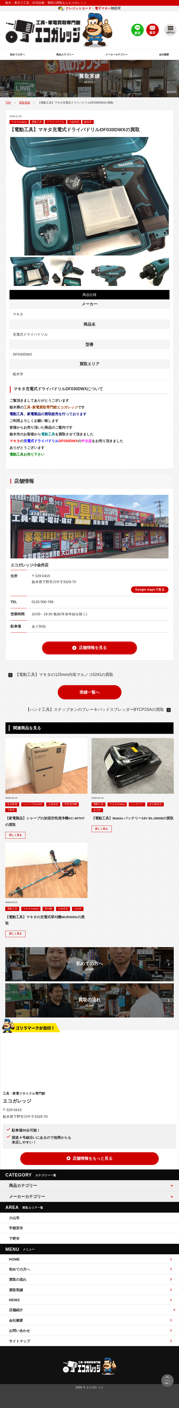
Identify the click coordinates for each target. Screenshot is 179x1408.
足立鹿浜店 (155, 804)
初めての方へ (17, 54)
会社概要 (164, 54)
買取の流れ (90, 1279)
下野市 (11, 810)
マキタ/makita (19, 122)
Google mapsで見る (149, 589)
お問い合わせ (90, 1330)
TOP (8, 102)
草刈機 (48, 908)
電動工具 (37, 122)
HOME (90, 1259)
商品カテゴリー (65, 54)
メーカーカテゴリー (116, 54)
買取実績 (24, 102)
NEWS (90, 1300)
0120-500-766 (43, 602)
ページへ (167, 1379)
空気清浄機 (70, 804)
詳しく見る (15, 835)
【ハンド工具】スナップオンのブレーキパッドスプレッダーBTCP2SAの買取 (95, 709)
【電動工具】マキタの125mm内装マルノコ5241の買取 (64, 674)
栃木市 (88, 122)
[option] (89, 196)
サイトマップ (90, 1341)
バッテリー (137, 804)
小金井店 (74, 122)
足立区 (97, 810)
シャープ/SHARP (32, 804)
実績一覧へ (90, 692)
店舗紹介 (16, 1310)
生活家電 (12, 804)
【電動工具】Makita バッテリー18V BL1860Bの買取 (133, 818)
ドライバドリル (55, 122)
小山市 (78, 908)
